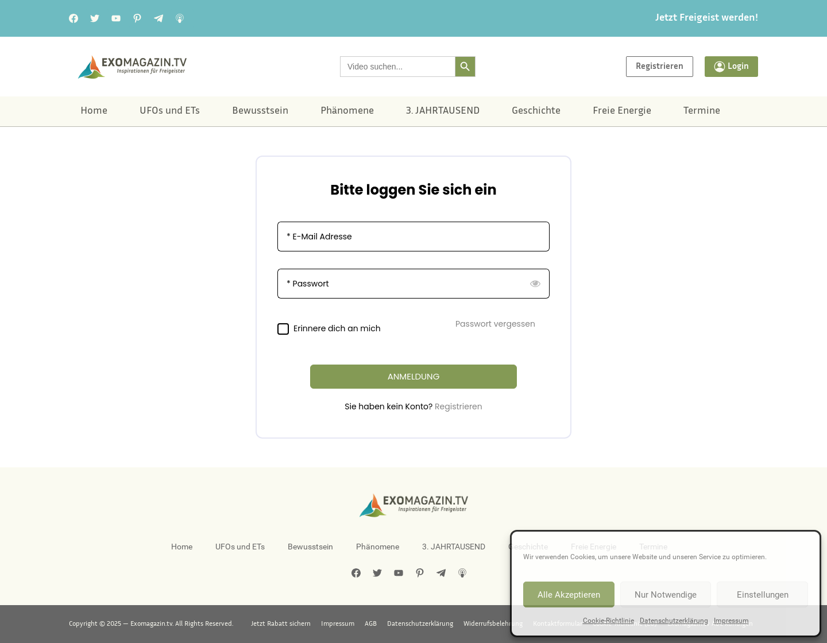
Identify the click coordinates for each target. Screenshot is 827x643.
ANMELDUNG (414, 376)
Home (93, 111)
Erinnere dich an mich (337, 328)
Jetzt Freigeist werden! (706, 18)
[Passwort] (413, 284)
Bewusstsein (260, 111)
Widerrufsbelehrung (493, 624)
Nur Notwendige (666, 595)
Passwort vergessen (495, 324)
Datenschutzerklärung (674, 621)
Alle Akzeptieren (569, 595)
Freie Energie (622, 111)
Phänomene (347, 111)
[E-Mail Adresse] (413, 236)
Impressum (731, 621)
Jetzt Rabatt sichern (281, 624)
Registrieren (458, 406)
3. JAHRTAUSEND (443, 111)
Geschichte (536, 111)
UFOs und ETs (170, 111)
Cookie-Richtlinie (608, 621)
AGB (371, 624)
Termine (701, 111)
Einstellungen (763, 595)
